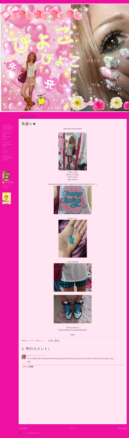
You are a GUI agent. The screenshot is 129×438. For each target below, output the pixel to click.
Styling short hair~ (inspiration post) (7, 135)
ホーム (72, 428)
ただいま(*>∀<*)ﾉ (5, 151)
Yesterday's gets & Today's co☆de (7, 158)
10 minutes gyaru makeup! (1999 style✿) (8, 127)
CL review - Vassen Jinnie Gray (7, 144)
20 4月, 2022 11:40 (38, 355)
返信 (29, 362)
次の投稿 (23, 428)
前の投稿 (122, 428)
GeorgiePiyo (9, 182)
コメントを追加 (27, 367)
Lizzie (29, 355)
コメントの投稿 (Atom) (30, 433)
